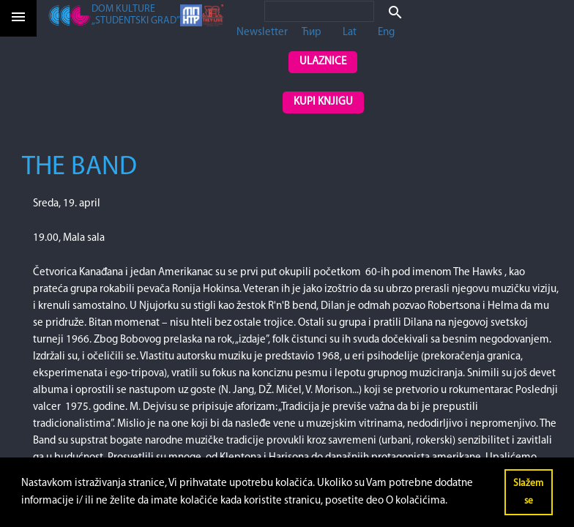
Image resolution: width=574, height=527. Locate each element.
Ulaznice (322, 61)
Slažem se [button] (528, 492)
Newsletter (262, 32)
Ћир (311, 32)
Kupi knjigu (323, 102)
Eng (386, 32)
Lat (350, 32)
